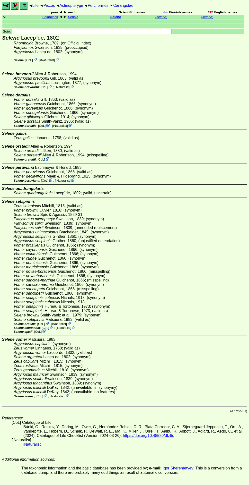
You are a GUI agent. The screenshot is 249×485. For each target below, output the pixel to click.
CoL (29, 60)
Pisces (49, 5)
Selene (115, 17)
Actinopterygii (71, 5)
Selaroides (50, 17)
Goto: (87, 31)
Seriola (73, 17)
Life (35, 5)
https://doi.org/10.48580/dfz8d (148, 436)
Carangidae (123, 5)
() (161, 17)
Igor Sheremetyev (178, 468)
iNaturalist (47, 60)
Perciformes (98, 5)
